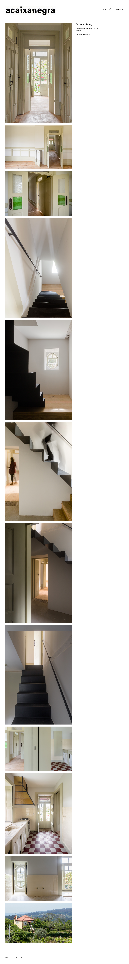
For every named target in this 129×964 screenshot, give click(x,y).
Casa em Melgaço (84, 24)
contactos (119, 9)
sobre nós (107, 9)
